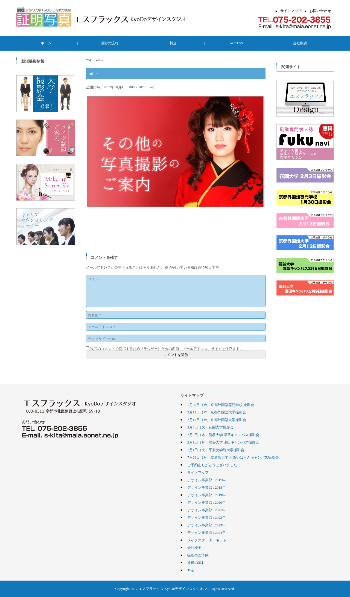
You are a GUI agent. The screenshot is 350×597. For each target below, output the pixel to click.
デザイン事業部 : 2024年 (206, 532)
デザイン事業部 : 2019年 (206, 495)
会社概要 (302, 43)
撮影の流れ (112, 43)
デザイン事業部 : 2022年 (206, 517)
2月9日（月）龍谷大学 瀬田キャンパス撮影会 (223, 442)
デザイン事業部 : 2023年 (206, 525)
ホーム (48, 43)
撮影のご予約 (198, 555)
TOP (88, 60)
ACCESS (238, 43)
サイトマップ (198, 472)
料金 (175, 43)
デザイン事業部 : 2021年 (206, 510)
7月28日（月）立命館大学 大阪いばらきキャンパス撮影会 (233, 457)
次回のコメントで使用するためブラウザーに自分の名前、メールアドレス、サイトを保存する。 (166, 348)
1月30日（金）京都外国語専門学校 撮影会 (220, 404)
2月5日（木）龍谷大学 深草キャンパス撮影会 (223, 434)
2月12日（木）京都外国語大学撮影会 (216, 412)
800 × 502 (136, 87)
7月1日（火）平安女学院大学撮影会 (215, 449)
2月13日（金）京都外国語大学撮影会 (216, 419)
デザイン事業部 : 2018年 (206, 487)
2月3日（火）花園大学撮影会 (210, 427)
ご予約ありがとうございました (212, 464)
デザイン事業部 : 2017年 (206, 480)
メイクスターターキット (206, 540)
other (149, 87)
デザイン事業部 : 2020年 (206, 502)
